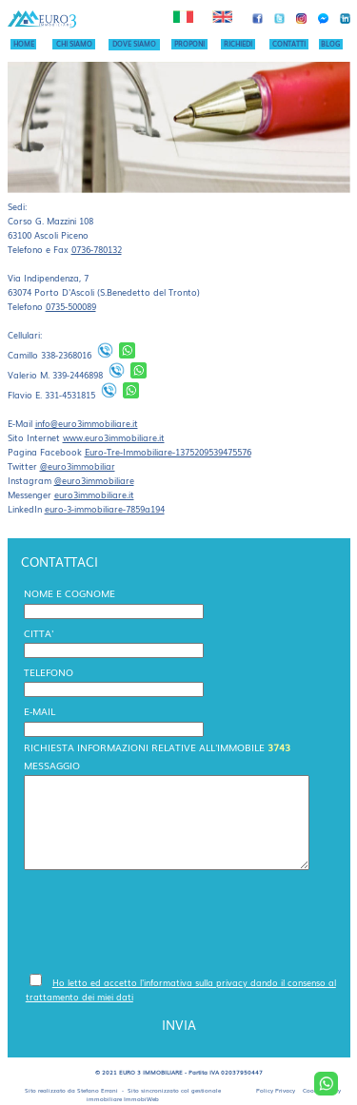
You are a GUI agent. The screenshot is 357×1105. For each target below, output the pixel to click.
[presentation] (170, 920)
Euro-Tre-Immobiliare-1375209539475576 (168, 451)
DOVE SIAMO (134, 43)
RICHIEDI (238, 43)
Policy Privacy (275, 1090)
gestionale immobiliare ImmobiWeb (154, 1094)
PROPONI (189, 43)
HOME (23, 43)
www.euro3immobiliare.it (114, 437)
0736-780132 (96, 249)
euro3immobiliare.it (94, 494)
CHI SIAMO (74, 43)
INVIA (179, 1025)
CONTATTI (289, 43)
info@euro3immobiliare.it (86, 423)
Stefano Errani (97, 1090)
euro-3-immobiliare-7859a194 (105, 508)
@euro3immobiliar (77, 466)
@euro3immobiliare (94, 480)
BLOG (330, 43)
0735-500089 (71, 306)
